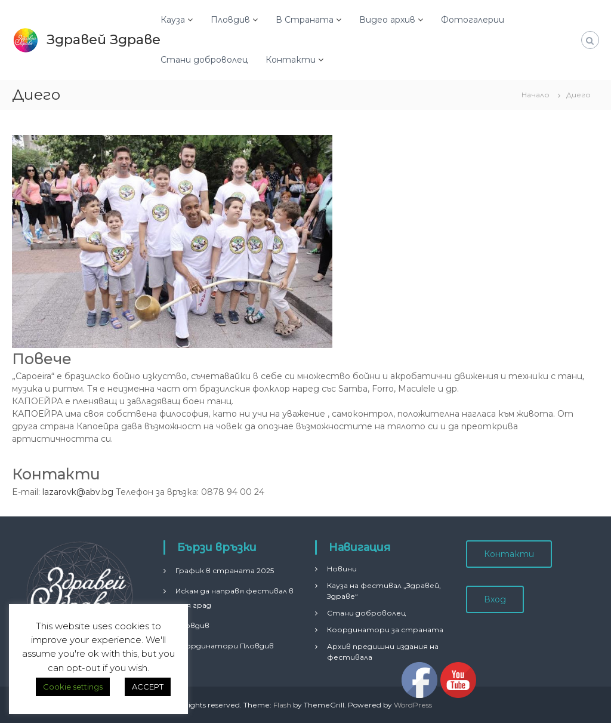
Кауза (173, 19)
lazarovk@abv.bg (77, 492)
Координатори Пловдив (224, 645)
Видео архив (387, 19)
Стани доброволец (204, 59)
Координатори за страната (385, 629)
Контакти (291, 59)
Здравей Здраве (104, 40)
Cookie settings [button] (73, 686)
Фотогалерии (472, 19)
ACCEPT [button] (147, 686)
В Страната (305, 19)
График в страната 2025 (224, 570)
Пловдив (230, 19)
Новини (342, 568)
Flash (282, 704)
